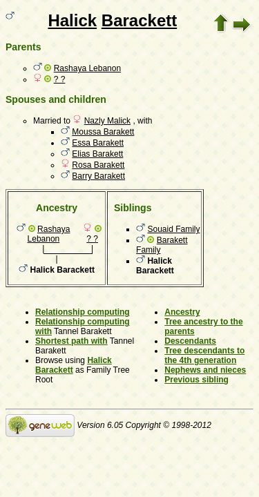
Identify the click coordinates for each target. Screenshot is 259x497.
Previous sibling (196, 379)
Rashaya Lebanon (87, 68)
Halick (72, 20)
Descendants (190, 341)
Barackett (139, 20)
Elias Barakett (97, 154)
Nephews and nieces (205, 370)
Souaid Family (173, 229)
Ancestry (182, 312)
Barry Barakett (98, 176)
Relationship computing (82, 312)
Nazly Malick (107, 121)
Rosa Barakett (98, 165)
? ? (60, 79)
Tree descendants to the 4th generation (204, 355)
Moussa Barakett (103, 132)
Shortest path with (71, 341)
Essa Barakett (98, 143)
